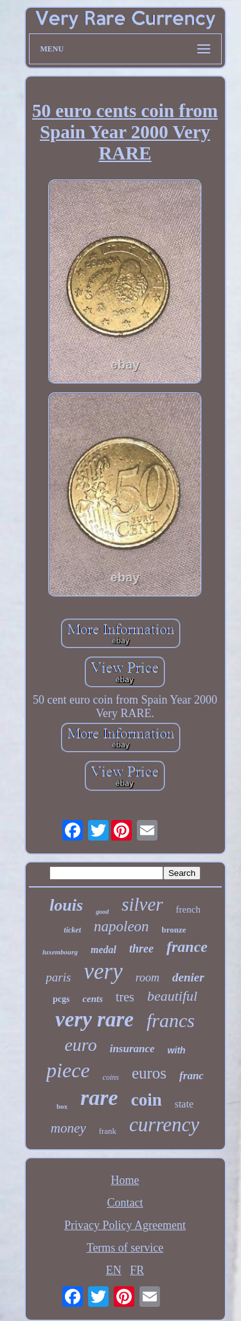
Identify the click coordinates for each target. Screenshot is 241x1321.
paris (58, 977)
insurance (132, 1049)
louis (66, 905)
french (188, 909)
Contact (125, 1202)
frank (107, 1131)
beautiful (172, 996)
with (177, 1050)
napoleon (121, 926)
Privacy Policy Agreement (125, 1225)
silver (142, 904)
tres (125, 997)
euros (149, 1073)
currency (164, 1124)
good (102, 911)
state (184, 1103)
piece (68, 1070)
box (62, 1106)
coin (146, 1099)
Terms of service (125, 1247)
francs (171, 1020)
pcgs (61, 999)
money (68, 1128)
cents (92, 999)
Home (125, 1180)
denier (188, 977)
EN (113, 1270)
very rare (94, 1019)
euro (80, 1045)
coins (111, 1077)
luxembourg (60, 952)
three (141, 948)
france (187, 946)
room (147, 977)
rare (99, 1097)
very (103, 971)
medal (103, 949)
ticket (72, 929)
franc (191, 1076)
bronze (174, 929)
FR (137, 1270)
